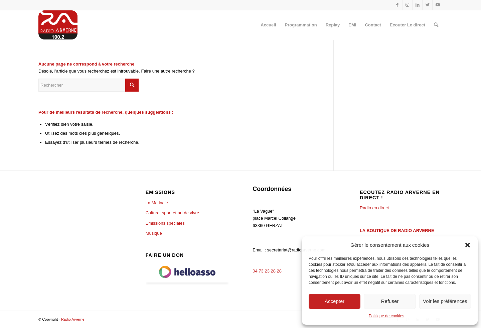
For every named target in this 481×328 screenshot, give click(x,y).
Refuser (390, 301)
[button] (467, 245)
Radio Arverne (73, 319)
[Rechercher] (436, 25)
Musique (154, 233)
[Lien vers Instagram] (407, 5)
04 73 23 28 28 (267, 271)
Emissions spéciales (165, 223)
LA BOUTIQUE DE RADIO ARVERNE (397, 230)
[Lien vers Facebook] (397, 5)
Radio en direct (374, 207)
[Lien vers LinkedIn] (417, 5)
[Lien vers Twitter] (427, 5)
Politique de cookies (387, 316)
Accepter (334, 301)
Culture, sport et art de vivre (172, 212)
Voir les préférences (445, 301)
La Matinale (157, 202)
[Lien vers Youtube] (438, 5)
